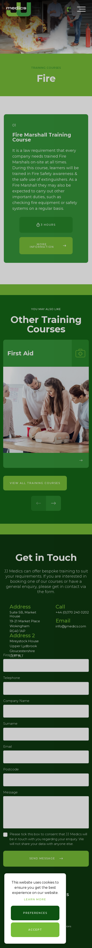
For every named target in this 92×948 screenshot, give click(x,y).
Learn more (35, 899)
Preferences (35, 913)
